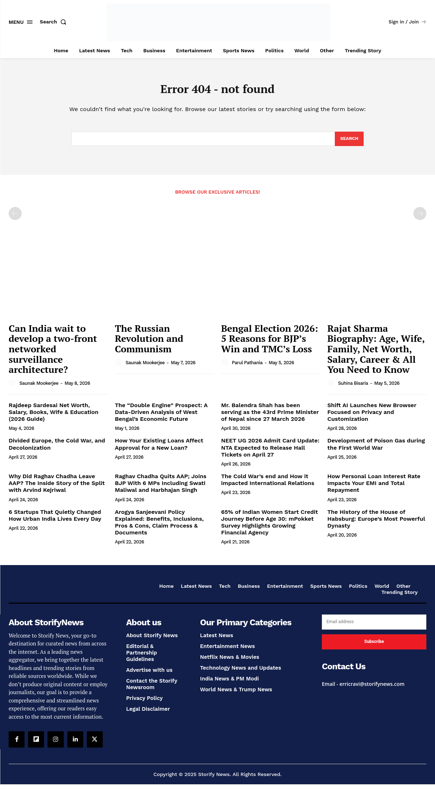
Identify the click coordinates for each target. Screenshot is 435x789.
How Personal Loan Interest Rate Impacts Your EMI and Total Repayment (373, 487)
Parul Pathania (247, 367)
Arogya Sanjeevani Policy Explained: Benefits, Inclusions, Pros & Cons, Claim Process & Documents (159, 527)
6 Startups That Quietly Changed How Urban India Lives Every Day (55, 520)
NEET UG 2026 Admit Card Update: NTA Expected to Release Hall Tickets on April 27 (270, 452)
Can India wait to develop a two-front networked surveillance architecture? (53, 353)
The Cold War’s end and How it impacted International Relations (267, 484)
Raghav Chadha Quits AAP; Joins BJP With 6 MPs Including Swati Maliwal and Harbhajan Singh (161, 487)
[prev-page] (15, 218)
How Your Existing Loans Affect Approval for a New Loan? (159, 448)
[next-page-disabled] (419, 218)
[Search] (349, 142)
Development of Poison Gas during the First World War (376, 448)
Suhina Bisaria (353, 388)
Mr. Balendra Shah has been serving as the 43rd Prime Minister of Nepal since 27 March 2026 (270, 416)
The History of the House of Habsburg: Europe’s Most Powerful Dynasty (376, 523)
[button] (55, 21)
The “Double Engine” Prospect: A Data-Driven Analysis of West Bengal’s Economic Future (161, 416)
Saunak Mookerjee (38, 388)
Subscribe (374, 646)
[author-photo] (13, 388)
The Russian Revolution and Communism (149, 343)
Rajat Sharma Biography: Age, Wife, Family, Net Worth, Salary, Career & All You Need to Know (376, 353)
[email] (374, 626)
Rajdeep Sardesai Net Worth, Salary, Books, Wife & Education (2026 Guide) (53, 416)
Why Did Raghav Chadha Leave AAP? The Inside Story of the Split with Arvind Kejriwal (57, 487)
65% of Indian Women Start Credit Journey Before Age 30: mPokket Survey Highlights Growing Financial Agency (269, 527)
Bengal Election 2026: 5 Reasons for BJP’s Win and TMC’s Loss (269, 343)
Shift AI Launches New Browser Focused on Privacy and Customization (371, 416)
